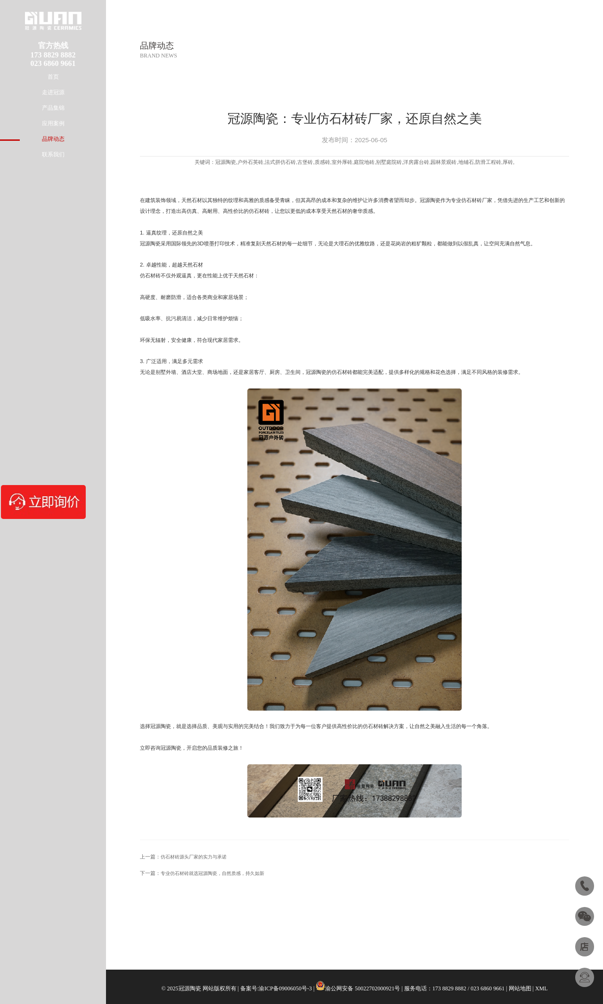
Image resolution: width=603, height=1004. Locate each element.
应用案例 (53, 123)
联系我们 (53, 154)
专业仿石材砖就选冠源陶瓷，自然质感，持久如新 (212, 873)
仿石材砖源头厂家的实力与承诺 (194, 856)
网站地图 (520, 988)
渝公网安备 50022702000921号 (362, 988)
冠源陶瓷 (430, 200)
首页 (53, 76)
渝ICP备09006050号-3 (285, 988)
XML (541, 988)
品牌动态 (53, 139)
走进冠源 (53, 92)
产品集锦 (53, 108)
